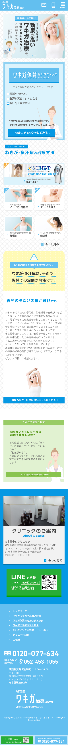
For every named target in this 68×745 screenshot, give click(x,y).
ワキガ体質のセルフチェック (28, 620)
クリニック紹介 (21, 634)
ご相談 (16, 639)
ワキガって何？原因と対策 (27, 615)
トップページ (20, 611)
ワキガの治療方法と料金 (26, 625)
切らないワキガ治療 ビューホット (31, 630)
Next (61, 35)
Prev (7, 35)
